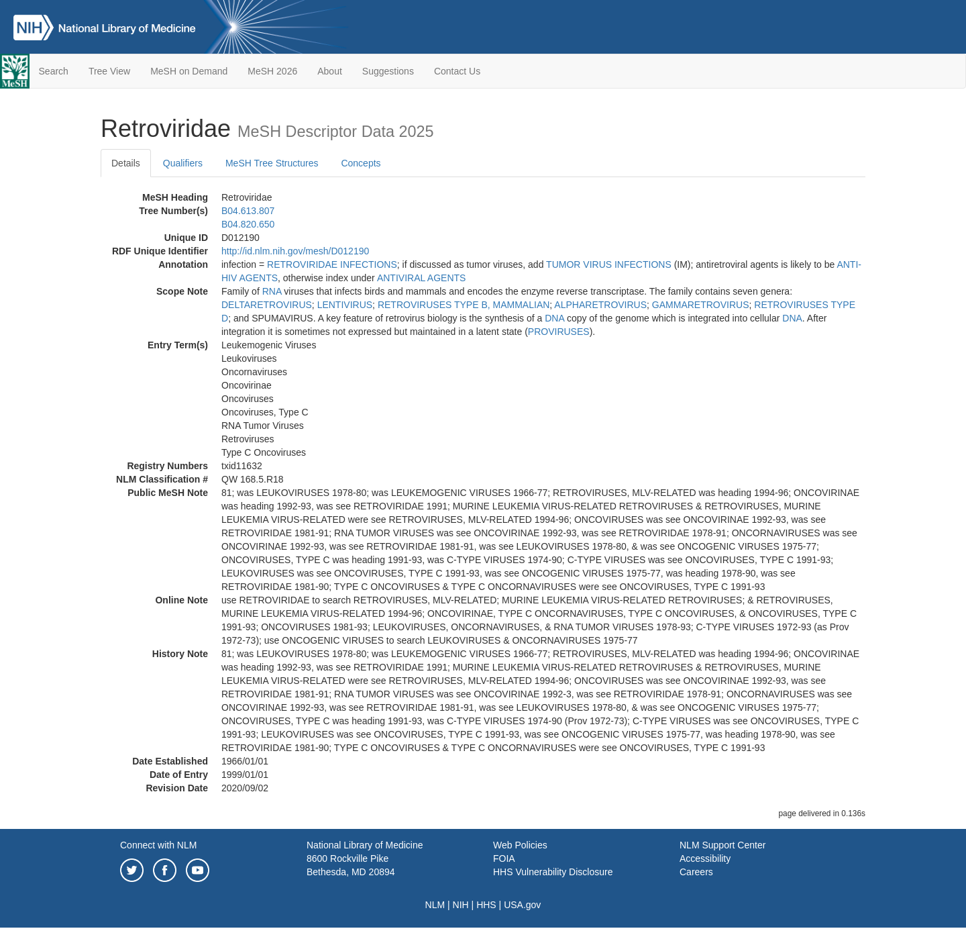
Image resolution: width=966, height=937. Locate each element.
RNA (272, 291)
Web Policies (520, 845)
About (329, 71)
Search (53, 71)
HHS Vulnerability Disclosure (552, 872)
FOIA (504, 858)
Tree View (109, 71)
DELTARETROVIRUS (266, 304)
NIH (461, 904)
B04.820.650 (247, 224)
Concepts (360, 163)
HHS (486, 904)
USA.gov (522, 904)
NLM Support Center (722, 845)
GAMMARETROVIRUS (700, 304)
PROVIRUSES (559, 331)
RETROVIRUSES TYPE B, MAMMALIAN (463, 304)
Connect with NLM (158, 845)
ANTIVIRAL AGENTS (421, 278)
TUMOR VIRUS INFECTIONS (609, 264)
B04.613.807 (247, 210)
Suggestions (388, 71)
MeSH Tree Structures (272, 163)
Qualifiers (183, 163)
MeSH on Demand (188, 71)
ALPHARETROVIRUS (600, 304)
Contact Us (457, 71)
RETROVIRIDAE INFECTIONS (332, 264)
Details (125, 163)
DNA (554, 318)
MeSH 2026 (272, 71)
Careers (696, 872)
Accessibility (705, 858)
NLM (435, 904)
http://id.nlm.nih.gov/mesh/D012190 (295, 251)
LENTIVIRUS (344, 304)
